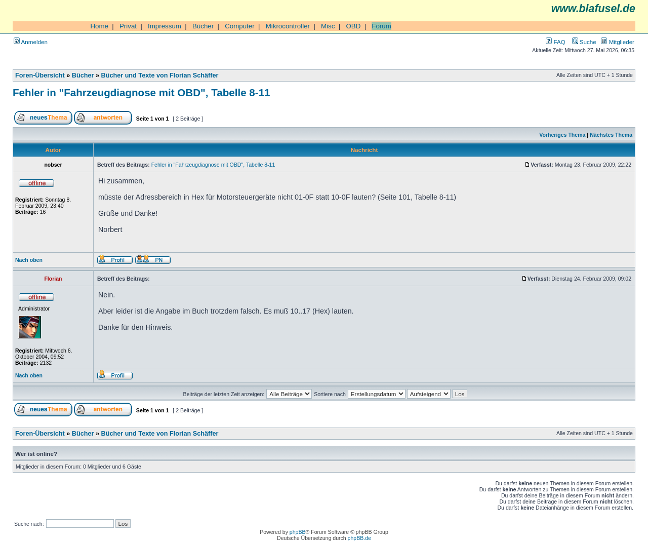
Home (99, 26)
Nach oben (29, 260)
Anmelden (31, 41)
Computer (240, 26)
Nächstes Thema (611, 135)
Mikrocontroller (288, 26)
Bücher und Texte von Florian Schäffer (160, 75)
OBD (353, 26)
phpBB (298, 532)
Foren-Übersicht (40, 75)
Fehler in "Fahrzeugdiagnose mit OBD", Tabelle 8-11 (141, 92)
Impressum (164, 26)
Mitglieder (617, 41)
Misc (328, 26)
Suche (584, 41)
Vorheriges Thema (562, 135)
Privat (128, 26)
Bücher (203, 26)
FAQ (555, 41)
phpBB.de (359, 538)
